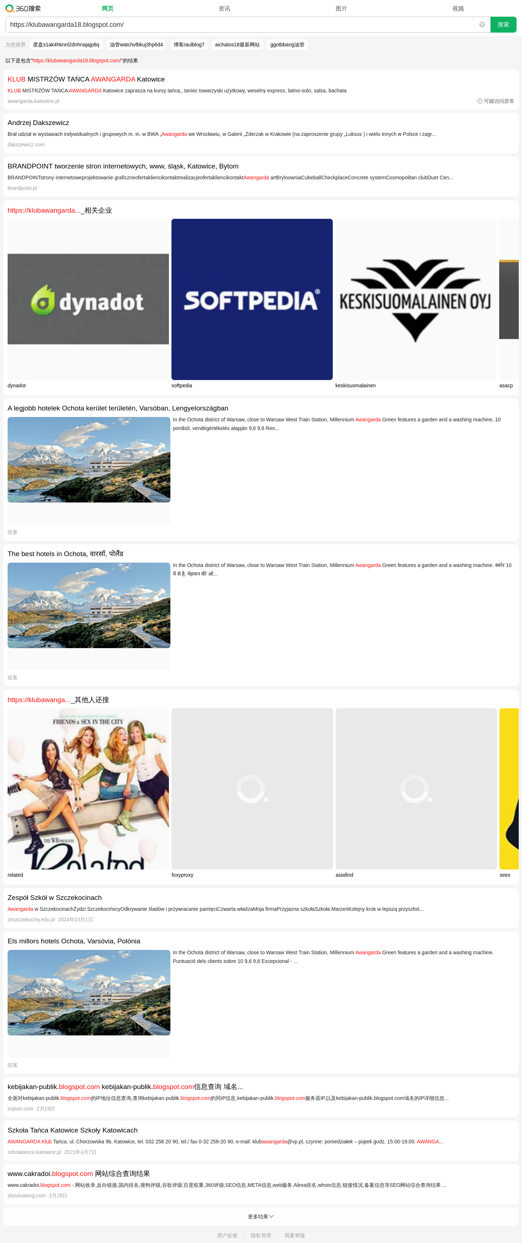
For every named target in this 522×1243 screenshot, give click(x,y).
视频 (458, 8)
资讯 (224, 8)
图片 (341, 8)
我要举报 (295, 1235)
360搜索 (24, 8)
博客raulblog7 (189, 44)
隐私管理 (261, 1235)
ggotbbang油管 (287, 44)
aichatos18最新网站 (237, 44)
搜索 (503, 24)
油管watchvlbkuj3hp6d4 (136, 44)
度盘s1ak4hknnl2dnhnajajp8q (66, 44)
